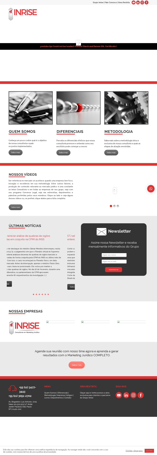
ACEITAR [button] (149, 451)
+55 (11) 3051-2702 (20, 395)
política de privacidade (46, 452)
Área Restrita (124, 2)
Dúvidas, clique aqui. (134, 451)
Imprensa (61, 395)
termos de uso (29, 452)
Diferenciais (63, 393)
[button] (151, 188)
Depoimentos (57, 398)
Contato (67, 398)
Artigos (69, 395)
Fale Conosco (111, 2)
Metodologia (50, 395)
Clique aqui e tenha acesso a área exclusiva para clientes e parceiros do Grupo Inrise (95, 395)
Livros (47, 398)
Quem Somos (50, 393)
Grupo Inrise (98, 2)
